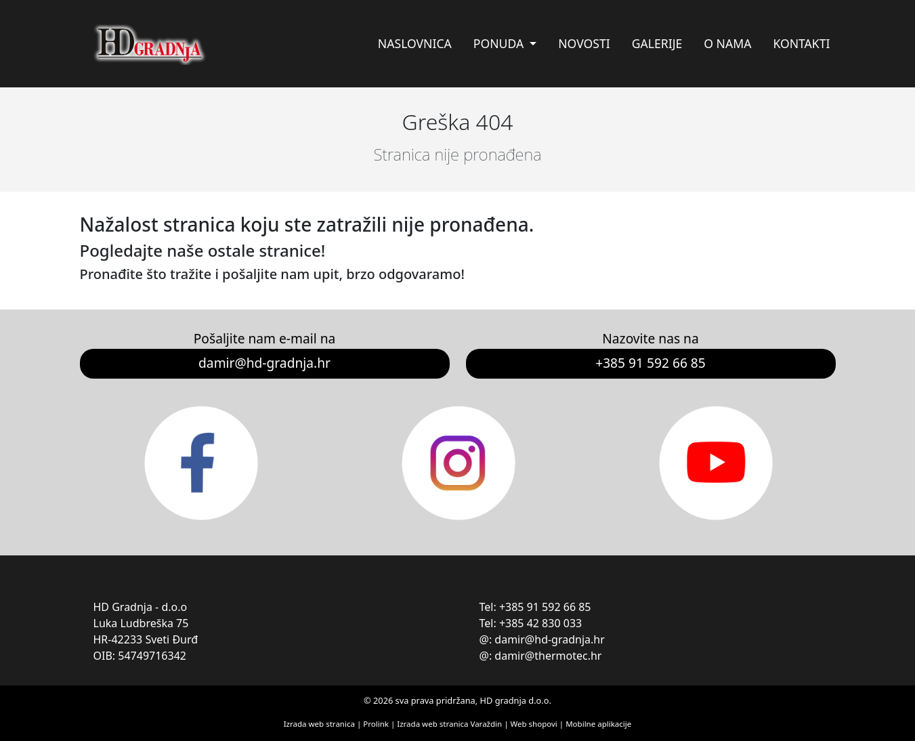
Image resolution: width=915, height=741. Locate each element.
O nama (727, 43)
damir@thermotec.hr (547, 655)
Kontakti (801, 43)
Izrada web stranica (319, 724)
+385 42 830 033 (540, 623)
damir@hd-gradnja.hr (264, 363)
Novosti (584, 43)
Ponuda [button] (500, 43)
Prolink (377, 724)
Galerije (657, 43)
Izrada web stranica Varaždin (449, 724)
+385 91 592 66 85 (650, 363)
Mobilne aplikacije (598, 724)
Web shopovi (534, 724)
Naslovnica (415, 43)
